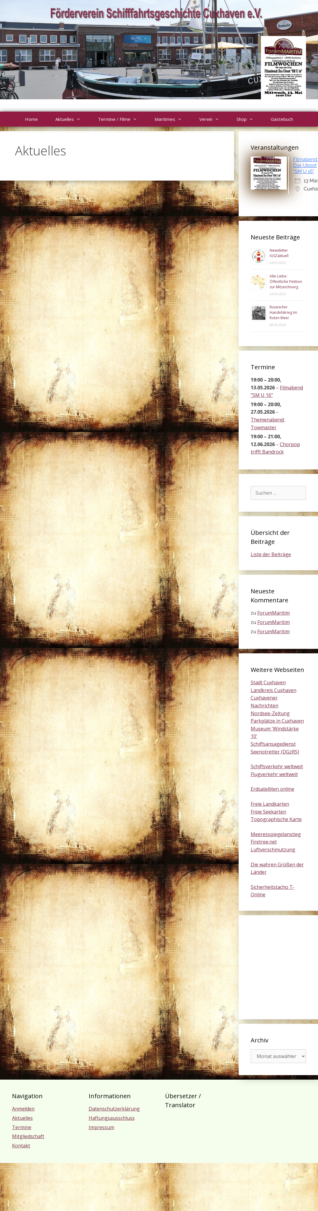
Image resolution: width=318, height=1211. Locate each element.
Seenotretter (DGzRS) (275, 751)
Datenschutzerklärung (114, 1108)
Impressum (101, 1127)
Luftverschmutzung (273, 849)
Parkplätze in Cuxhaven (277, 721)
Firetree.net (264, 841)
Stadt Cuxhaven (268, 682)
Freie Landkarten (270, 804)
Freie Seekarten (268, 811)
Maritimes (172, 119)
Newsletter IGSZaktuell (279, 253)
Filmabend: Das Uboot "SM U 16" (305, 165)
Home (31, 119)
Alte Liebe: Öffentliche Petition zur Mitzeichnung (286, 281)
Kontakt (21, 1145)
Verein (213, 119)
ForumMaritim (273, 613)
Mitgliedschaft (28, 1136)
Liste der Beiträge (271, 554)
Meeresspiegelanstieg (276, 834)
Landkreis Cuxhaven (273, 690)
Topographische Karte (276, 819)
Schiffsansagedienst (273, 744)
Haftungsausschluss (112, 1118)
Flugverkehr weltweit (274, 774)
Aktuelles (72, 119)
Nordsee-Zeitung (270, 713)
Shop (249, 119)
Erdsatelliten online (272, 789)
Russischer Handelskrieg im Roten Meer (283, 312)
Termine (21, 1127)
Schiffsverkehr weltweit (277, 766)
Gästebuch (282, 119)
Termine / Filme (122, 119)
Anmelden (23, 1108)
